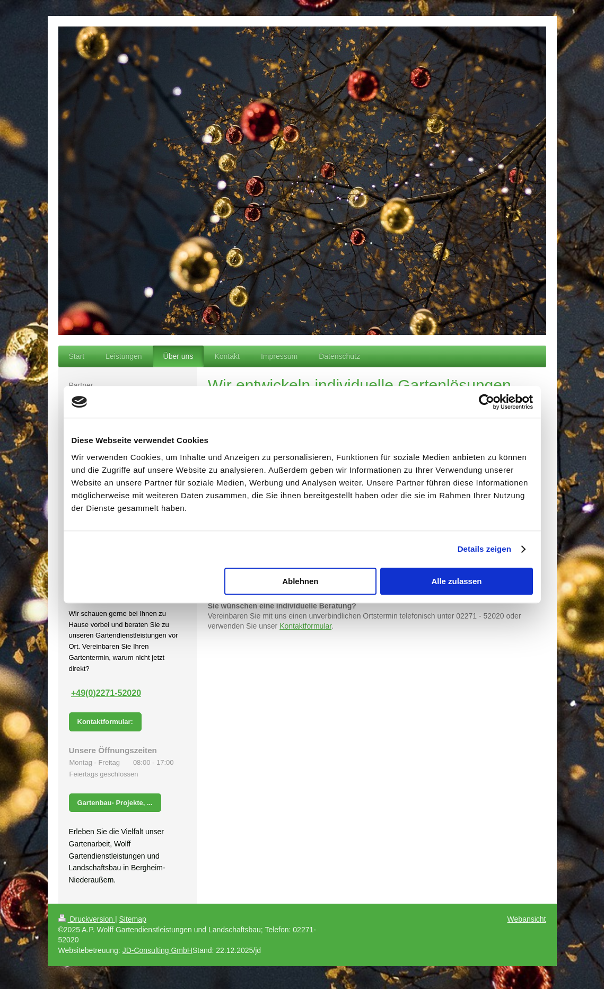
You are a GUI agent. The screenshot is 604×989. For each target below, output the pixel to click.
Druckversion (86, 919)
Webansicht (526, 919)
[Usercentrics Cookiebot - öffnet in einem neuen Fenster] (486, 402)
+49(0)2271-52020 (106, 692)
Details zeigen (484, 548)
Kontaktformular (305, 626)
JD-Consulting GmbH (157, 950)
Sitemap (132, 919)
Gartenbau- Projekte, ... (115, 803)
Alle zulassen (456, 581)
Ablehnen (300, 581)
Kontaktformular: (105, 722)
